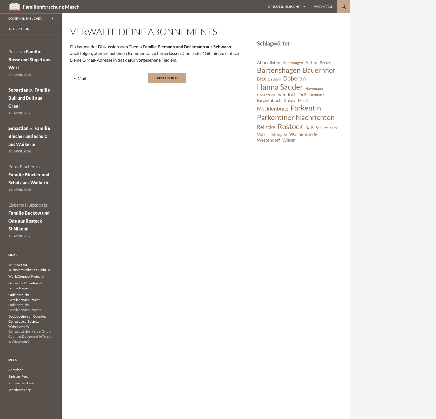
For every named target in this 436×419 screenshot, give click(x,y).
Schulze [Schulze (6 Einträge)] (322, 128)
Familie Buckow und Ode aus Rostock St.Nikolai (28, 221)
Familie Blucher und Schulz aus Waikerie (29, 136)
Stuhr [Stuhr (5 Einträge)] (333, 128)
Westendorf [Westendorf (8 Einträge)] (268, 139)
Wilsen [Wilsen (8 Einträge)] (289, 139)
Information (323, 6)
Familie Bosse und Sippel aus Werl (29, 59)
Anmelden (15, 370)
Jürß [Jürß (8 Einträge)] (302, 94)
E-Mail (79, 78)
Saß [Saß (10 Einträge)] (309, 127)
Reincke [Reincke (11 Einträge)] (266, 127)
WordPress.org (19, 390)
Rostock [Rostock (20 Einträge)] (290, 126)
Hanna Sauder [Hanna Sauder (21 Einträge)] (280, 86)
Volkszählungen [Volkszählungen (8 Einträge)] (272, 134)
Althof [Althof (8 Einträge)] (311, 62)
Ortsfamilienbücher (284, 6)
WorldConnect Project (24, 276)
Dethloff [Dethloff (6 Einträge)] (274, 79)
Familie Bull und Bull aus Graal (29, 98)
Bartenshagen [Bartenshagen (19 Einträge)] (279, 70)
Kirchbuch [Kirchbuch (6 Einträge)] (316, 95)
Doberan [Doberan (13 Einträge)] (294, 78)
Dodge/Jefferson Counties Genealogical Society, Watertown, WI (27, 321)
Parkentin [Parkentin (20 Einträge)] (305, 107)
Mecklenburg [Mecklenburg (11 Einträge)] (272, 108)
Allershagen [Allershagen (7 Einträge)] (293, 62)
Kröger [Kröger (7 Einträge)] (290, 100)
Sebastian (18, 89)
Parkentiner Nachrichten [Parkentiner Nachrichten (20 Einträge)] (296, 117)
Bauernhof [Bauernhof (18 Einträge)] (319, 70)
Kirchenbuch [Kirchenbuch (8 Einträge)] (269, 100)
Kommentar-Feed (21, 383)
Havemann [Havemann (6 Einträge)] (314, 88)
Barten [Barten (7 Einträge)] (325, 62)
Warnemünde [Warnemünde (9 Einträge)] (303, 134)
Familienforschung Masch (51, 7)
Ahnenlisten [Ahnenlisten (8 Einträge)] (268, 62)
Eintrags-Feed (18, 376)
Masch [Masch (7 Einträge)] (303, 100)
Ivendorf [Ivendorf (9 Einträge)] (286, 94)
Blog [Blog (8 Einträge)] (261, 78)
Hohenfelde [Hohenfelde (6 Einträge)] (266, 95)
